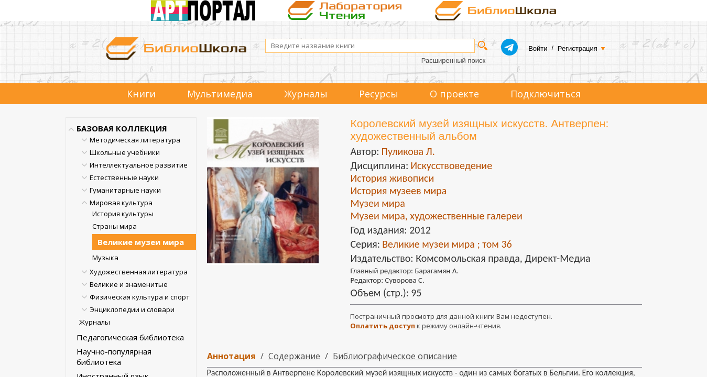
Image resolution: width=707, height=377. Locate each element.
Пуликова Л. (407, 151)
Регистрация (577, 48)
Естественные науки (124, 177)
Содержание (294, 356)
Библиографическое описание (395, 356)
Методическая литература (135, 140)
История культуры (123, 213)
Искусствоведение (451, 165)
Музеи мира (377, 203)
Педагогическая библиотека (130, 337)
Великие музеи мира (140, 242)
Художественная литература (139, 271)
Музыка (105, 257)
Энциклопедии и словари (132, 309)
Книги (141, 93)
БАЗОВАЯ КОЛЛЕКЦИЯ (122, 128)
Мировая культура (121, 202)
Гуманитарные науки (125, 190)
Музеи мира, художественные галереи (436, 215)
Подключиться (545, 93)
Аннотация (231, 356)
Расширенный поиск (453, 60)
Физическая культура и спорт (140, 297)
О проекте (454, 93)
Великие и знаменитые (129, 284)
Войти (537, 48)
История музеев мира (398, 190)
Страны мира (114, 226)
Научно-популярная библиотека (114, 356)
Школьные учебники (125, 152)
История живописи (392, 178)
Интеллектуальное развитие (139, 165)
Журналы (306, 93)
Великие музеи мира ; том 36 (447, 244)
